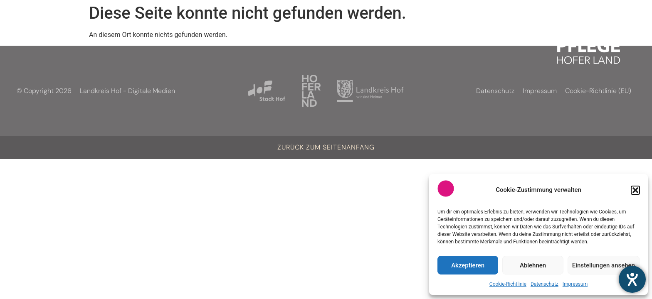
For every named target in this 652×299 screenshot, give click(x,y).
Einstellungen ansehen (603, 265)
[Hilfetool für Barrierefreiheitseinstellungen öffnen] (632, 279)
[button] (635, 190)
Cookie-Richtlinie (507, 284)
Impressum (575, 284)
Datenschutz (544, 284)
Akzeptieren (467, 265)
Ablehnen (533, 265)
